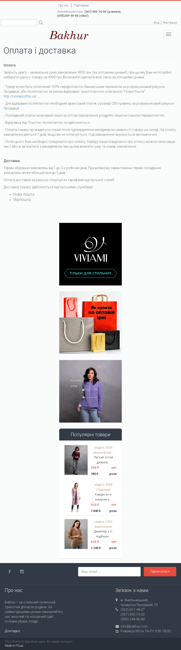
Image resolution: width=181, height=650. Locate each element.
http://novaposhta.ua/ (20, 96)
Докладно (12, 631)
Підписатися (160, 571)
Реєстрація (170, 22)
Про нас (63, 5)
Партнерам (81, 5)
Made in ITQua (14, 645)
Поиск (40, 23)
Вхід (156, 22)
